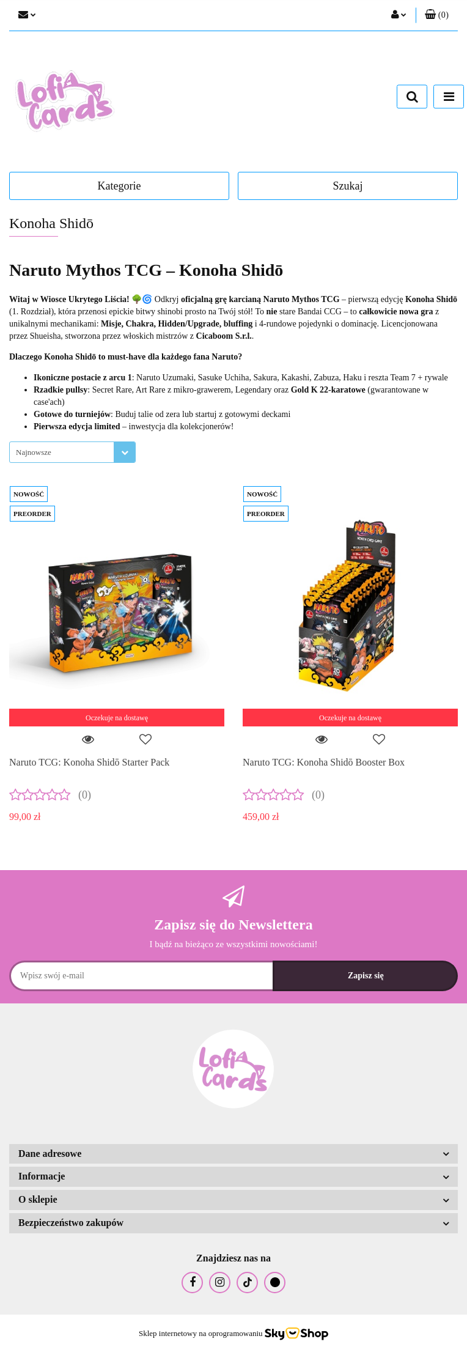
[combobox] (72, 452)
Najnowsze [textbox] (33, 452)
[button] (437, 15)
